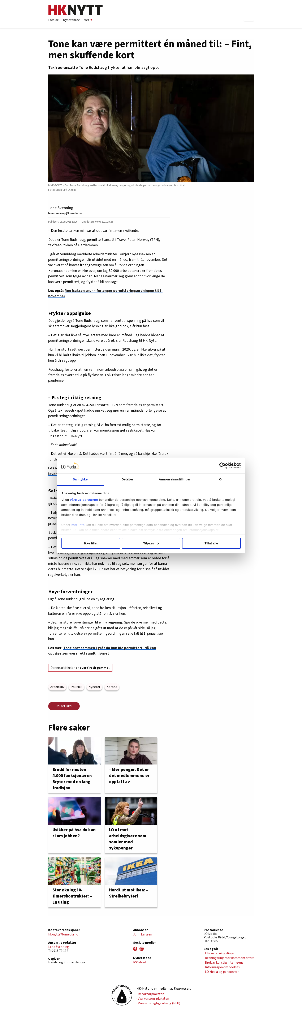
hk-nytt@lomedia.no (63, 934)
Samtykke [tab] (80, 479)
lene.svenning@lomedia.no (65, 213)
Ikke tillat (90, 543)
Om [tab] (221, 479)
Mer (88, 20)
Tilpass (151, 543)
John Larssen (142, 934)
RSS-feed (139, 962)
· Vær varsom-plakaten (153, 998)
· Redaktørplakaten (150, 994)
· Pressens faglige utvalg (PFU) (158, 1003)
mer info (78, 525)
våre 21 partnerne (84, 499)
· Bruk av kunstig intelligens (223, 962)
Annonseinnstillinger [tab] (174, 479)
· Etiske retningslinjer (219, 953)
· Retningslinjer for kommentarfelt (229, 958)
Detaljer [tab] (127, 479)
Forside (53, 20)
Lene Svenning (60, 208)
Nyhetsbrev (71, 20)
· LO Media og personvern (221, 971)
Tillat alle (211, 543)
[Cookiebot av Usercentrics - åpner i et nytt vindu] (222, 465)
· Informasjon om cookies (222, 967)
